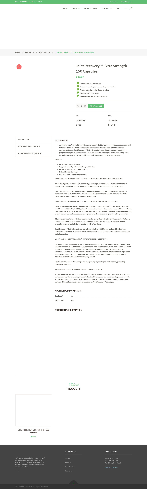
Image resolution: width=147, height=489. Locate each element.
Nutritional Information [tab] (30, 153)
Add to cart (96, 106)
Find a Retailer (90, 8)
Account (113, 2)
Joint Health (44, 52)
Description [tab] (23, 139)
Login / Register (126, 2)
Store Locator (69, 467)
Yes (72, 296)
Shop (75, 8)
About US (68, 462)
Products (29, 52)
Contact (106, 8)
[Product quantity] (81, 106)
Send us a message (111, 467)
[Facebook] (15, 471)
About (66, 8)
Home (17, 52)
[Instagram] (18, 471)
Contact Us (69, 471)
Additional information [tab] (29, 146)
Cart (118, 8)
